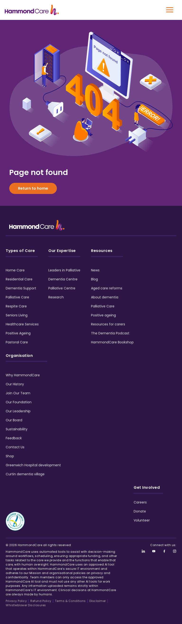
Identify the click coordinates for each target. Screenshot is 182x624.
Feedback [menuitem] (14, 438)
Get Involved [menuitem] (147, 487)
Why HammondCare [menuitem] (23, 375)
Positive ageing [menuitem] (103, 315)
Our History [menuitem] (15, 384)
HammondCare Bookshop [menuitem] (112, 342)
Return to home (33, 188)
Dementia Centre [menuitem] (62, 279)
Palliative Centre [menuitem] (61, 288)
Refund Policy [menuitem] (40, 601)
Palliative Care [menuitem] (17, 297)
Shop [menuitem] (10, 456)
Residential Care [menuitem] (19, 279)
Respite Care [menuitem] (16, 306)
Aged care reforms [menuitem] (106, 288)
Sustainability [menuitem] (16, 429)
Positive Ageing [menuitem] (18, 333)
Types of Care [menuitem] (20, 250)
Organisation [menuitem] (19, 355)
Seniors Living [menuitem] (16, 315)
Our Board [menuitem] (14, 420)
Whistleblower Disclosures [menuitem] (26, 605)
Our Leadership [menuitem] (18, 411)
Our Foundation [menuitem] (19, 402)
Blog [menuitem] (94, 279)
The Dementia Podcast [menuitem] (110, 333)
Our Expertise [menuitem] (62, 250)
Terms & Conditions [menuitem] (70, 601)
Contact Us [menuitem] (15, 447)
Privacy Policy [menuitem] (16, 601)
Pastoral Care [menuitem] (17, 342)
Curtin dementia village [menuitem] (25, 474)
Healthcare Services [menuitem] (22, 324)
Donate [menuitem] (140, 511)
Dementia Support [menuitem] (21, 288)
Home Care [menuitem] (15, 270)
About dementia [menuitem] (104, 297)
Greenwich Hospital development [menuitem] (33, 465)
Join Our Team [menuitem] (18, 393)
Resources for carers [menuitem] (108, 324)
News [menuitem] (95, 270)
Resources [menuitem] (102, 250)
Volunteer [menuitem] (142, 520)
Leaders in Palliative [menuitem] (64, 270)
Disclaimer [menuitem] (97, 601)
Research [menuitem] (56, 297)
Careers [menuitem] (140, 502)
